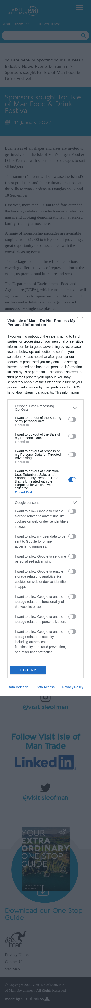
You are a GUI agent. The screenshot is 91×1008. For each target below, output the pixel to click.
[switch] (72, 419)
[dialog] (45, 504)
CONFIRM (28, 670)
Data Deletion (18, 687)
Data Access (45, 687)
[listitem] (45, 407)
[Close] (81, 321)
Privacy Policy (72, 687)
